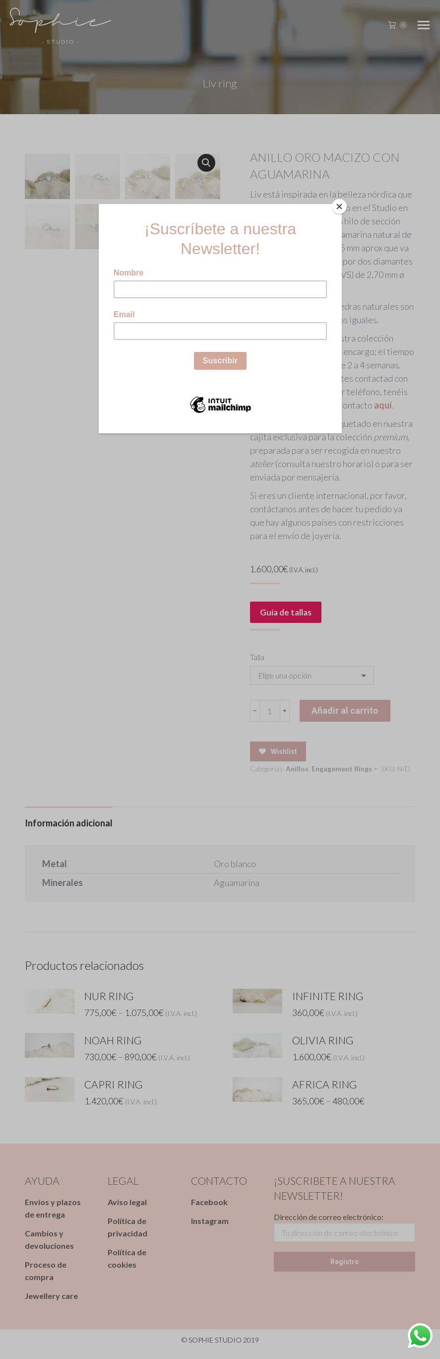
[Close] (339, 206)
